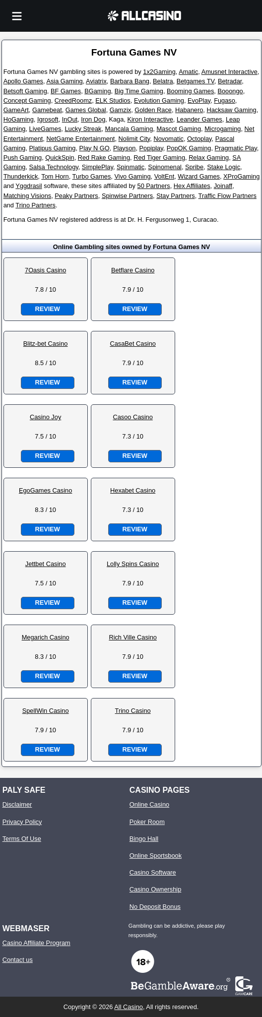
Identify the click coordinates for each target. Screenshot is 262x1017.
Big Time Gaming (139, 91)
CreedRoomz (73, 100)
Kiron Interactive (150, 119)
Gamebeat (47, 110)
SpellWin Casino (45, 710)
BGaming (97, 91)
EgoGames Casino (45, 490)
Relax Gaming (209, 157)
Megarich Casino (45, 637)
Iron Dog (93, 119)
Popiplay (151, 148)
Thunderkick (20, 176)
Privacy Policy (22, 822)
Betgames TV (195, 81)
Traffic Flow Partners (227, 195)
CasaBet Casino (132, 343)
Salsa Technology (53, 167)
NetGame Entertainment (80, 138)
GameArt (16, 110)
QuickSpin (59, 157)
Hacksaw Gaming (231, 110)
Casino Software (153, 872)
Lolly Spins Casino (133, 564)
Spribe (194, 167)
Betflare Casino (133, 270)
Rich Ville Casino (133, 637)
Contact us (17, 959)
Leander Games (199, 119)
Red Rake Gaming (104, 157)
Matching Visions (27, 195)
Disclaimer (17, 804)
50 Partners (153, 186)
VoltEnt (164, 176)
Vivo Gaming (132, 176)
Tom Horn (54, 176)
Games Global (86, 110)
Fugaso (224, 100)
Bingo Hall (144, 838)
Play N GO (94, 148)
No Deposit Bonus (155, 906)
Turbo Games (91, 176)
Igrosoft (48, 119)
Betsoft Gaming (25, 91)
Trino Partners (35, 205)
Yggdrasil (28, 186)
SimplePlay (97, 167)
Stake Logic (223, 167)
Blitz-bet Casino (45, 343)
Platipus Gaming (52, 148)
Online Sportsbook (156, 855)
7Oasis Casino (45, 270)
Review (47, 309)
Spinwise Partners (127, 195)
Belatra (163, 81)
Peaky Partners (76, 195)
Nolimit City (134, 138)
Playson (124, 148)
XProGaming (241, 176)
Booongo (230, 91)
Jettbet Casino (45, 564)
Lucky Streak (83, 128)
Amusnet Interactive (229, 71)
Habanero (189, 110)
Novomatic (168, 138)
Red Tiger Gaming (159, 157)
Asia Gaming (64, 81)
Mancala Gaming (129, 128)
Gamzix (120, 110)
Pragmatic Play (236, 148)
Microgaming (222, 128)
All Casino (128, 1007)
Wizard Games (199, 176)
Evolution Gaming (159, 100)
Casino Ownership (156, 889)
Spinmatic (130, 167)
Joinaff (223, 186)
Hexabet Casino (132, 490)
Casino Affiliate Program (36, 943)
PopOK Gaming (189, 148)
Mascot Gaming (178, 128)
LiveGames (45, 128)
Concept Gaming (27, 100)
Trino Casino (133, 710)
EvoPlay (199, 100)
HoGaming (18, 119)
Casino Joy (45, 417)
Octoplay (199, 138)
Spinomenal (165, 167)
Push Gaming (22, 157)
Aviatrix (96, 81)
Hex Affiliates (192, 186)
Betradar (230, 81)
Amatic (188, 71)
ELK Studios (112, 100)
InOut (69, 119)
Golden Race (153, 110)
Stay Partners (175, 195)
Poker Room (147, 822)
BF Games (66, 91)
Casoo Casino (132, 417)
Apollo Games (23, 81)
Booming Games (190, 91)
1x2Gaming (159, 71)
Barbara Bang (129, 81)
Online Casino (149, 804)
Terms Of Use (21, 838)
